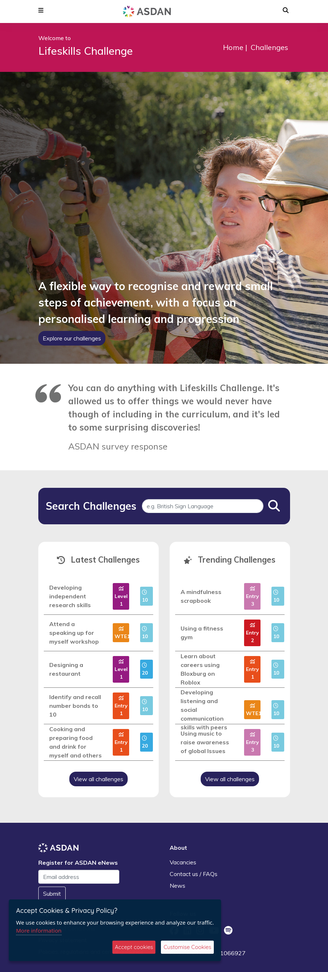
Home (233, 47)
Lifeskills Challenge (85, 50)
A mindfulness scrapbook (201, 596)
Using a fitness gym (202, 633)
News (177, 885)
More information (39, 930)
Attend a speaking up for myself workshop (74, 632)
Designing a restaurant (66, 669)
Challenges (269, 47)
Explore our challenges (72, 338)
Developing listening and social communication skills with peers (204, 709)
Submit (52, 893)
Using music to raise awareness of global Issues (205, 742)
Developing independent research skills (70, 596)
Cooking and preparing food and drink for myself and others (75, 742)
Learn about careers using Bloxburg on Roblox (200, 669)
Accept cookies (134, 947)
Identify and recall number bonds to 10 (75, 705)
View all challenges (98, 779)
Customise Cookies (187, 947)
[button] (40, 10)
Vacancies (183, 862)
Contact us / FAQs (193, 874)
